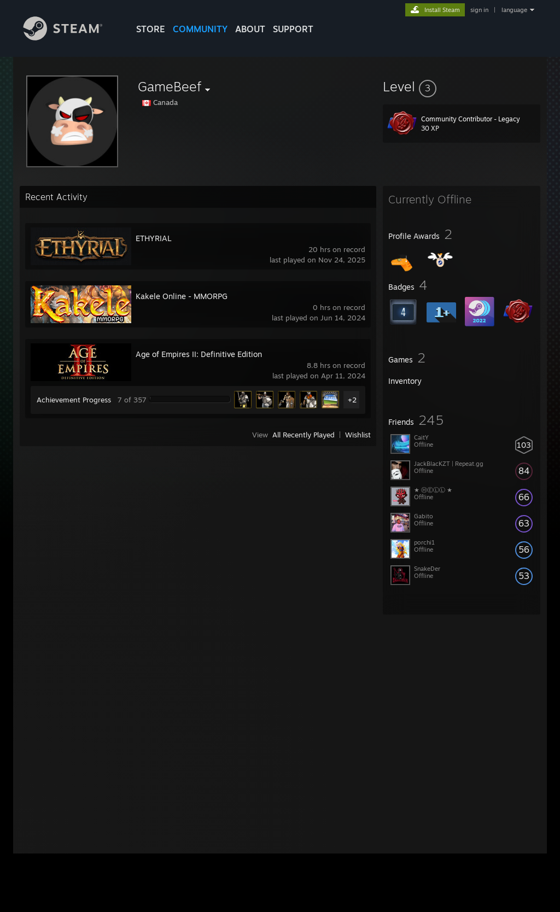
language (514, 10)
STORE (150, 29)
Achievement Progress (74, 399)
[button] (461, 86)
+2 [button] (352, 399)
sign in (479, 10)
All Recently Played (303, 434)
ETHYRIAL (154, 238)
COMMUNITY (200, 29)
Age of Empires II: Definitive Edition (199, 354)
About (250, 29)
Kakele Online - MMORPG (182, 296)
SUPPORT (293, 29)
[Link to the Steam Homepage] (71, 37)
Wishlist (358, 434)
